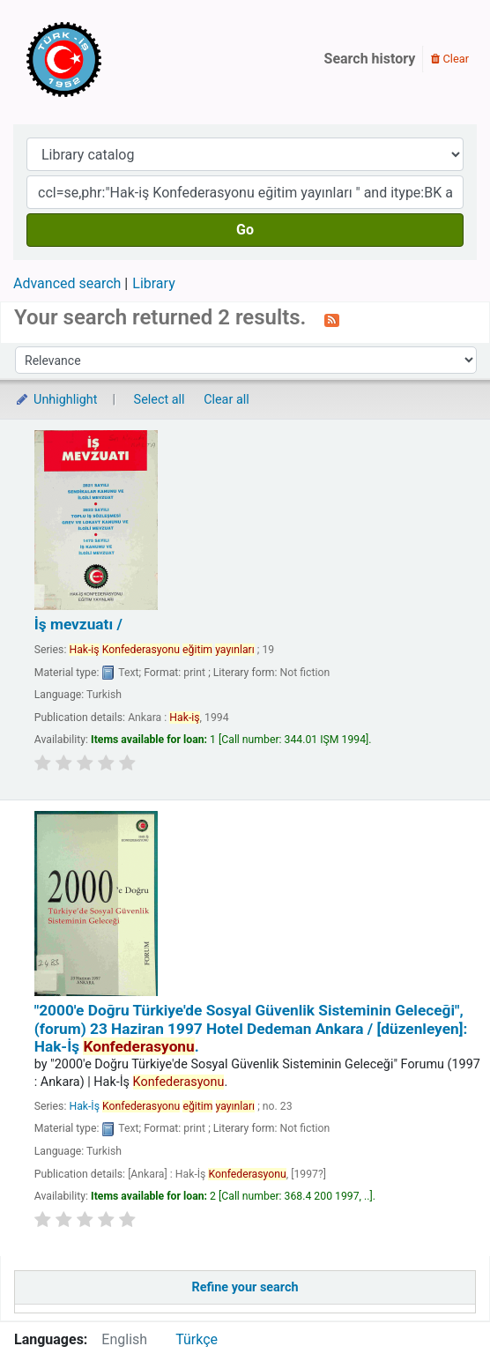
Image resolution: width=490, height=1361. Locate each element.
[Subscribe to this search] (332, 319)
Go (245, 229)
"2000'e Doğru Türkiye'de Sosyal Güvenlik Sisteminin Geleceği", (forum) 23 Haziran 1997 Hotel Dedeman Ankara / (251, 1028)
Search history (370, 58)
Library (153, 283)
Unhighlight (56, 399)
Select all (159, 399)
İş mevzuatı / (78, 624)
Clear (450, 58)
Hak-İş (162, 1106)
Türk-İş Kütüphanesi (114, 59)
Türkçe (196, 1339)
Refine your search (245, 1287)
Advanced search (67, 283)
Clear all (226, 399)
